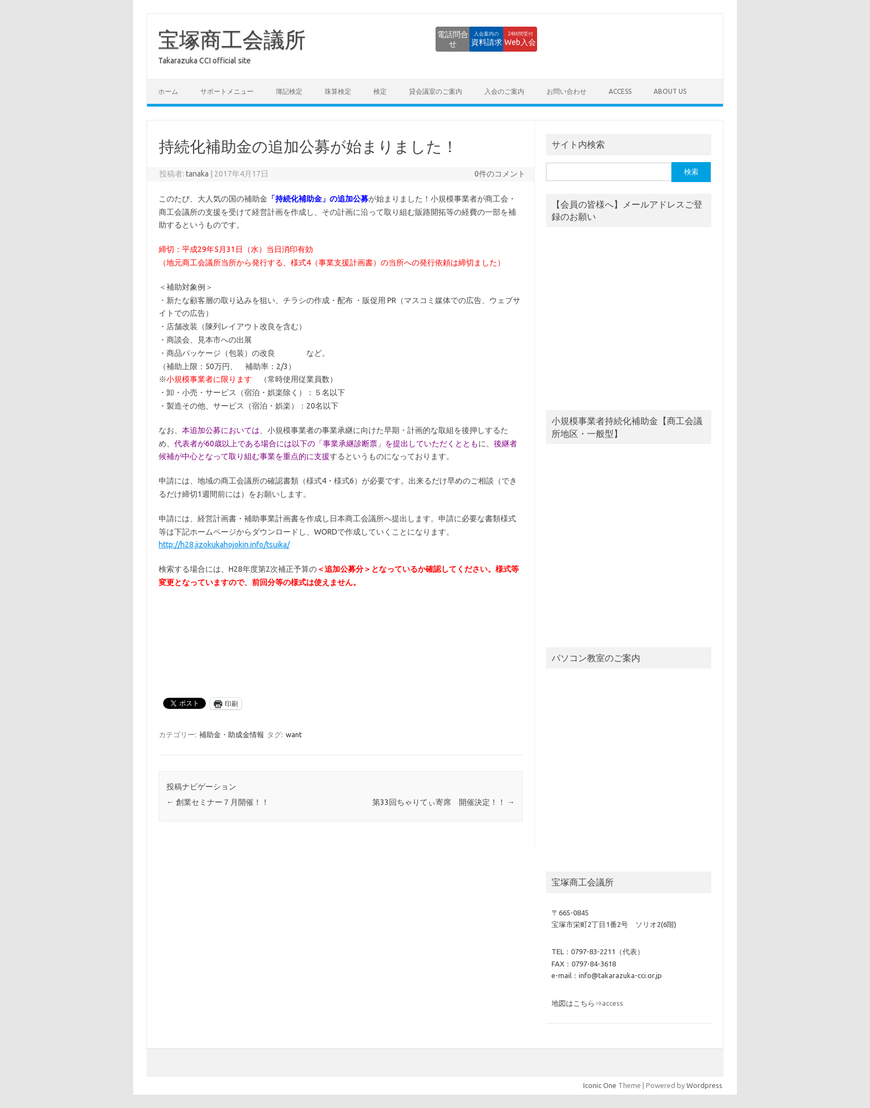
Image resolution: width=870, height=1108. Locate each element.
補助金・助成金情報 (231, 734)
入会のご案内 (504, 91)
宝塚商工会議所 (232, 39)
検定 (380, 91)
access (620, 91)
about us (670, 91)
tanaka (197, 173)
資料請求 (445, 39)
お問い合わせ (566, 91)
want (294, 734)
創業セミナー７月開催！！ (217, 802)
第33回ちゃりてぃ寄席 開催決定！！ (443, 802)
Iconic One (599, 1085)
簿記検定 (289, 91)
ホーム (168, 91)
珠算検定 (338, 91)
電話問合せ (384, 38)
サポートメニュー (227, 91)
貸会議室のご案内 (435, 91)
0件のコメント (499, 173)
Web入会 (507, 39)
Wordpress (704, 1085)
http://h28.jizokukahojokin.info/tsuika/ (224, 544)
